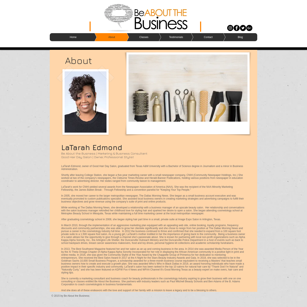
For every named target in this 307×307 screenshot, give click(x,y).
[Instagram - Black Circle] (230, 28)
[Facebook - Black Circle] (237, 28)
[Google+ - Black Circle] (249, 28)
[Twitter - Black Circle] (243, 28)
